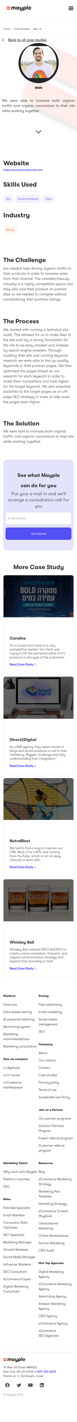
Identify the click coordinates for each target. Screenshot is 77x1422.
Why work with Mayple (20, 1172)
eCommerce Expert (17, 1279)
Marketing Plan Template (49, 1194)
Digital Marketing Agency (51, 1274)
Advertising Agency (52, 1296)
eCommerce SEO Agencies (49, 1333)
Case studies (48, 1075)
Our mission (47, 1060)
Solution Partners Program (51, 1128)
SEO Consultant (15, 1272)
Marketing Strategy (53, 1204)
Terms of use (47, 1090)
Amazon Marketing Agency (52, 1306)
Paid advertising (50, 1005)
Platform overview (16, 1179)
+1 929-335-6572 (45, 1371)
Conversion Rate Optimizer (15, 1225)
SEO (42, 1032)
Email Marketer (14, 1215)
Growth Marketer (15, 1250)
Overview (10, 1005)
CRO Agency (48, 1316)
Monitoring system (16, 1027)
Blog (42, 1172)
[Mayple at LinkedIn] (42, 1385)
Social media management (48, 1022)
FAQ (6, 1186)
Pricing (44, 996)
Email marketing (50, 1012)
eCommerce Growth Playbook (53, 1213)
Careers (44, 1068)
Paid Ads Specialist (16, 1208)
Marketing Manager (17, 1242)
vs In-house (11, 1075)
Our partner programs (55, 1118)
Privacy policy (49, 1082)
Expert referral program (56, 1138)
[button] (71, 8)
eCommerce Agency (53, 1323)
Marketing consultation (20, 1046)
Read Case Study (21, 664)
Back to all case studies (27, 40)
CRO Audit (46, 1250)
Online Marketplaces (53, 1236)
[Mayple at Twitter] (19, 1385)
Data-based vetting (17, 1012)
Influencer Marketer (17, 1264)
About (43, 1053)
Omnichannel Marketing (48, 1226)
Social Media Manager (19, 1257)
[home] (19, 8)
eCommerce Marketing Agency (55, 1286)
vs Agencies (11, 1068)
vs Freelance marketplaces (13, 1085)
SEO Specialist (13, 1235)
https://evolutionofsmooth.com (23, 169)
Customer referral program (51, 1148)
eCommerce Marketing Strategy (55, 1181)
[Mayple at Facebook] (7, 1385)
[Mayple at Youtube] (30, 1385)
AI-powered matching (18, 1019)
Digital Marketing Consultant (15, 1289)
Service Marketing (51, 1243)
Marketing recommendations (16, 1036)
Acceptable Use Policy (54, 1097)
